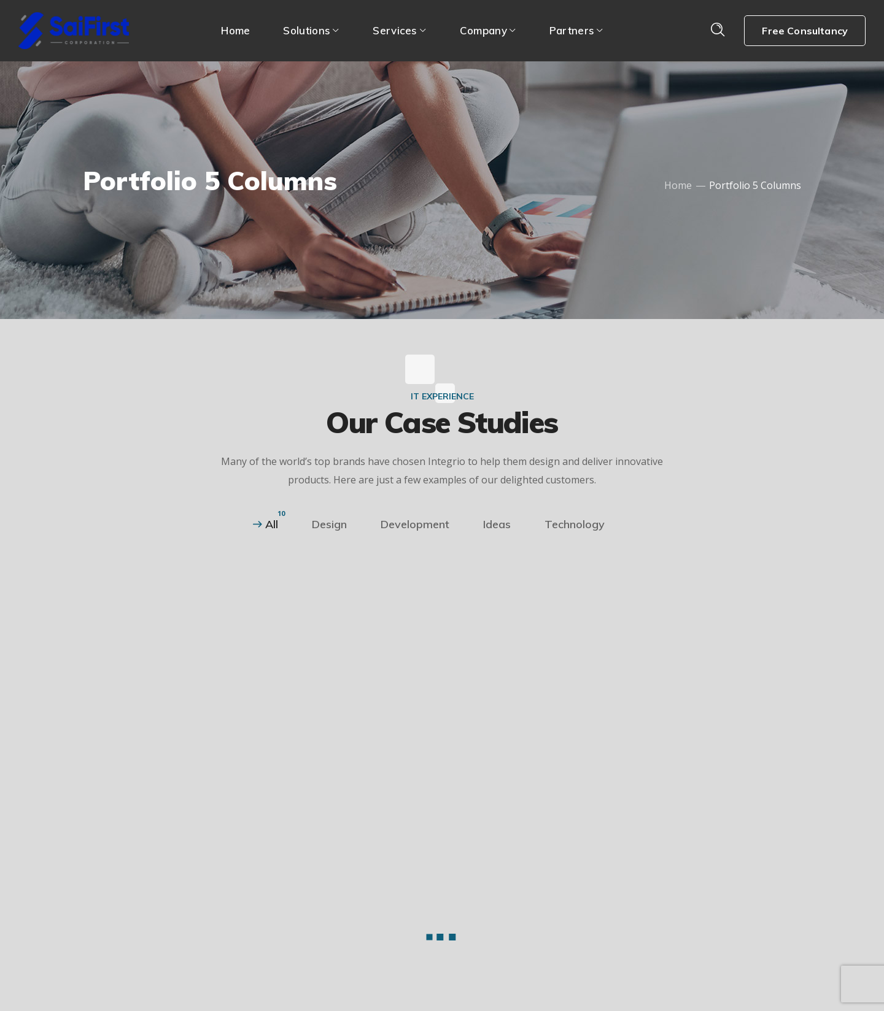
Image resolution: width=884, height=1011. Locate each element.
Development (415, 524)
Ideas (497, 524)
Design (329, 524)
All (271, 524)
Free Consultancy (805, 31)
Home (678, 185)
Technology (575, 524)
